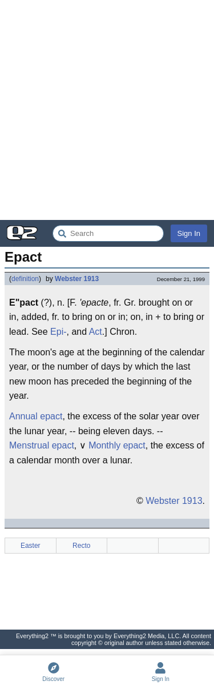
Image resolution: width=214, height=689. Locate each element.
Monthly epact (117, 445)
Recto (81, 546)
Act (95, 332)
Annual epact (35, 416)
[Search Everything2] (108, 233)
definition (25, 279)
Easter (31, 546)
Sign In (188, 233)
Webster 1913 (77, 279)
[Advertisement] (107, 110)
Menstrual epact (41, 445)
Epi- (58, 332)
